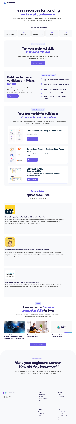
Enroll (39, 400)
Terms (39, 415)
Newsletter (60, 419)
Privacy (40, 417)
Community (61, 396)
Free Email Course (62, 415)
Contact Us (41, 413)
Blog (59, 417)
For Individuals (41, 394)
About (39, 411)
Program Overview (43, 398)
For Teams (40, 396)
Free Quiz (60, 413)
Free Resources (62, 411)
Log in (59, 394)
